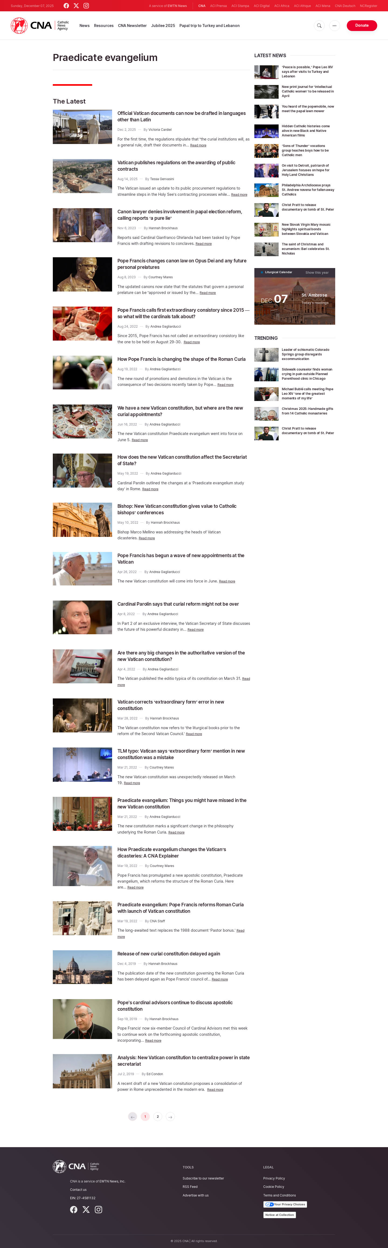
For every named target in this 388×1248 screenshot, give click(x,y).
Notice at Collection (279, 1215)
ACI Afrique (302, 6)
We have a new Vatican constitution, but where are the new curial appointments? (182, 417)
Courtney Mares (160, 283)
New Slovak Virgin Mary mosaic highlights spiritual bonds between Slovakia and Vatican (308, 235)
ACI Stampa (240, 6)
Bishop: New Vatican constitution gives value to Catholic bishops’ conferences (178, 515)
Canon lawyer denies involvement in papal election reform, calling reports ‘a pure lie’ (182, 220)
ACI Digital (262, 6)
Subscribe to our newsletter (203, 1178)
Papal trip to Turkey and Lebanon (209, 25)
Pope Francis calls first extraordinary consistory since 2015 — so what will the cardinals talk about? (182, 319)
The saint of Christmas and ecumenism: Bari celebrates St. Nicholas (307, 256)
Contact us (78, 1190)
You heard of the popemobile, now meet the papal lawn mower (308, 111)
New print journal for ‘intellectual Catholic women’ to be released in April (308, 91)
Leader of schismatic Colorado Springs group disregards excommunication (304, 363)
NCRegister (368, 6)
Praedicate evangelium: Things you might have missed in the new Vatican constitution (177, 810)
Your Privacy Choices (285, 1204)
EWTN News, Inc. (112, 1181)
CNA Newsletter (132, 25)
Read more (199, 145)
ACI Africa (281, 6)
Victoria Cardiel (160, 130)
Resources (104, 25)
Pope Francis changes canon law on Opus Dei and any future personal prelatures (180, 269)
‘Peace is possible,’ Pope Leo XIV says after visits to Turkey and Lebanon (308, 71)
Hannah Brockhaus (163, 234)
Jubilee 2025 (163, 25)
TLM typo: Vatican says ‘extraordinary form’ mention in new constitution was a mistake (173, 761)
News (84, 25)
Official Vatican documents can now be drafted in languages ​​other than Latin (180, 116)
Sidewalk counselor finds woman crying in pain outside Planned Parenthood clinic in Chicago (307, 387)
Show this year (318, 280)
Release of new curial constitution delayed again (179, 960)
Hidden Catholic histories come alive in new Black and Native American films (307, 130)
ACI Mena (323, 6)
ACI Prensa (218, 6)
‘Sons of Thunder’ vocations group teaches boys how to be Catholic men (307, 150)
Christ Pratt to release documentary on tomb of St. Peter (307, 213)
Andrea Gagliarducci (165, 332)
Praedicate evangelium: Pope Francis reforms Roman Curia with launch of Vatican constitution (178, 914)
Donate (362, 25)
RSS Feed (190, 1187)
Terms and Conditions (279, 1195)
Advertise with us (196, 1195)
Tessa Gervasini (162, 179)
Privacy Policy (274, 1178)
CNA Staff (157, 928)
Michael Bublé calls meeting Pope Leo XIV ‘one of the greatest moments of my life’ (307, 408)
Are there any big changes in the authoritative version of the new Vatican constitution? (175, 662)
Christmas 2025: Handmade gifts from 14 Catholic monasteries (307, 428)
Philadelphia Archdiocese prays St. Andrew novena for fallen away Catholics (307, 193)
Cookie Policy (273, 1187)
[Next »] (173, 1124)
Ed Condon (155, 1081)
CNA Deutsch (345, 6)
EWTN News (177, 6)
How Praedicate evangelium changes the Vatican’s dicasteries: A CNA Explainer (182, 859)
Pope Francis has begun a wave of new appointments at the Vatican (167, 564)
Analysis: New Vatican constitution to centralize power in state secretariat (178, 1067)
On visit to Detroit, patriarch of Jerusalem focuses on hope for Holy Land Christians (307, 172)
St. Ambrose (313, 302)
